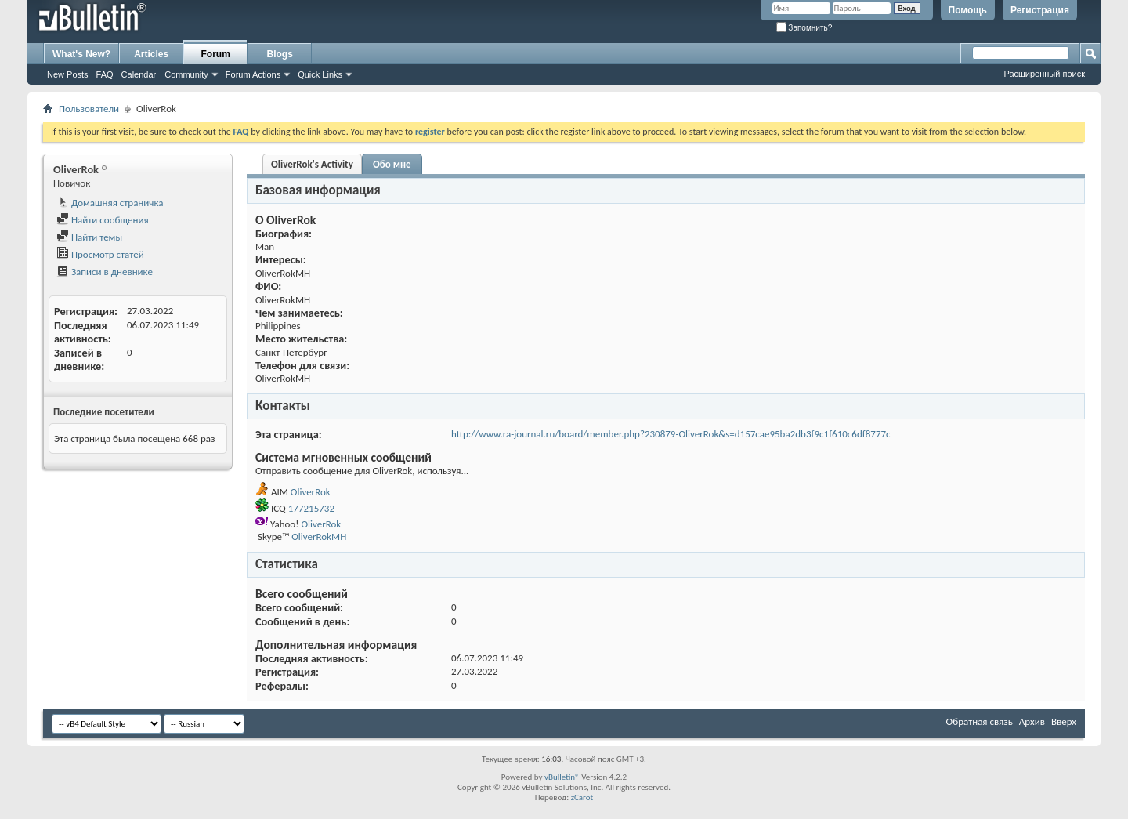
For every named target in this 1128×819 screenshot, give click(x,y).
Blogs (280, 54)
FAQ (105, 74)
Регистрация (1039, 10)
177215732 (311, 508)
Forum (215, 54)
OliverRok (311, 492)
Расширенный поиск (1044, 73)
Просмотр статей (100, 254)
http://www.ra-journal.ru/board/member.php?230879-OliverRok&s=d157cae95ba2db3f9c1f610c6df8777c (671, 434)
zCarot (582, 797)
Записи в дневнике (104, 271)
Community (186, 74)
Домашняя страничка (110, 202)
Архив (1032, 721)
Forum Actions (253, 74)
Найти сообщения (102, 220)
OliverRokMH (318, 536)
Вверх (1063, 721)
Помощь (968, 10)
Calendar (139, 74)
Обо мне (392, 164)
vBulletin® (562, 777)
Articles (151, 54)
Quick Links (320, 74)
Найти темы (89, 237)
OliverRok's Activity (312, 164)
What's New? (81, 54)
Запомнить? (804, 28)
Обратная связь (979, 721)
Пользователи (89, 108)
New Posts (68, 74)
